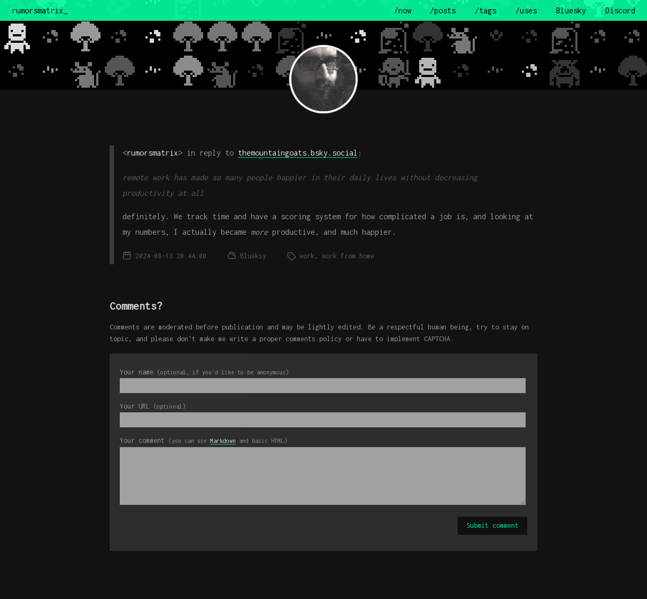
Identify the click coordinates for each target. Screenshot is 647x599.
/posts (443, 10)
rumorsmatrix (152, 152)
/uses (526, 10)
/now (402, 10)
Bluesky (571, 10)
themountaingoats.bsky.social (298, 152)
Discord (620, 10)
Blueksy (253, 256)
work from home (348, 256)
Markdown (223, 440)
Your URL (153, 406)
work (306, 256)
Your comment (203, 440)
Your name (204, 372)
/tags (485, 10)
